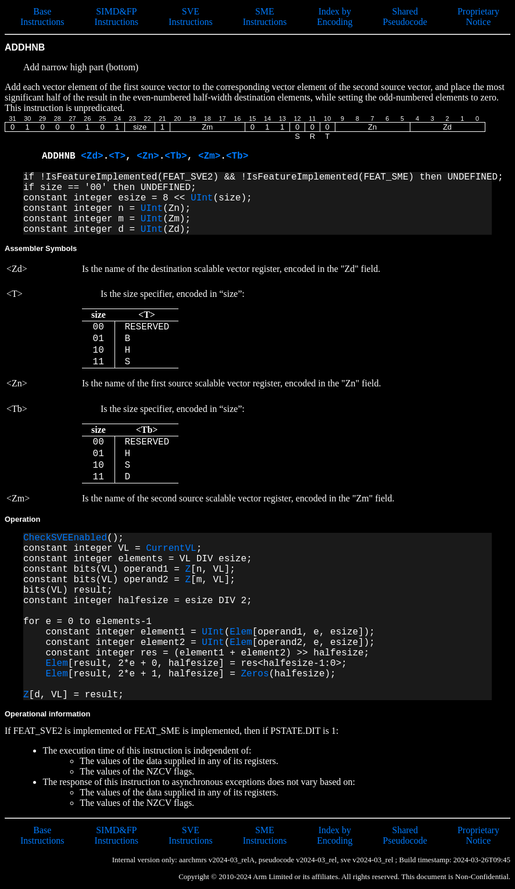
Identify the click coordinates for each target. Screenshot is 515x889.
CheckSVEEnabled (65, 538)
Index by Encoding (334, 16)
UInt (202, 198)
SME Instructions (265, 16)
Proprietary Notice (478, 16)
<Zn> (148, 156)
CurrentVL (171, 548)
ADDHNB (61, 156)
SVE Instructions (191, 16)
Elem (241, 632)
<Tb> (175, 156)
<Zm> (209, 156)
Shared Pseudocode (405, 16)
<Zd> (92, 156)
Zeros (255, 674)
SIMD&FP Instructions (117, 16)
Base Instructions (42, 16)
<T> (117, 156)
